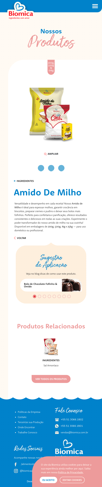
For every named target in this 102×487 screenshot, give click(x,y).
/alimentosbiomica (27, 464)
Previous (34, 168)
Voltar (20, 238)
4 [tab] (49, 297)
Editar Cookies (72, 480)
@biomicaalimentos (28, 471)
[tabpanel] (51, 285)
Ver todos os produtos (51, 379)
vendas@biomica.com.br (71, 432)
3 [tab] (44, 297)
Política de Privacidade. (70, 472)
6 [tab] (59, 297)
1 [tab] (34, 297)
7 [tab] (64, 297)
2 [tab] (39, 297)
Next (67, 168)
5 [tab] (54, 297)
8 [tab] (69, 297)
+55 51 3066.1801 (69, 426)
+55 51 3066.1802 (69, 419)
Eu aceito (48, 480)
